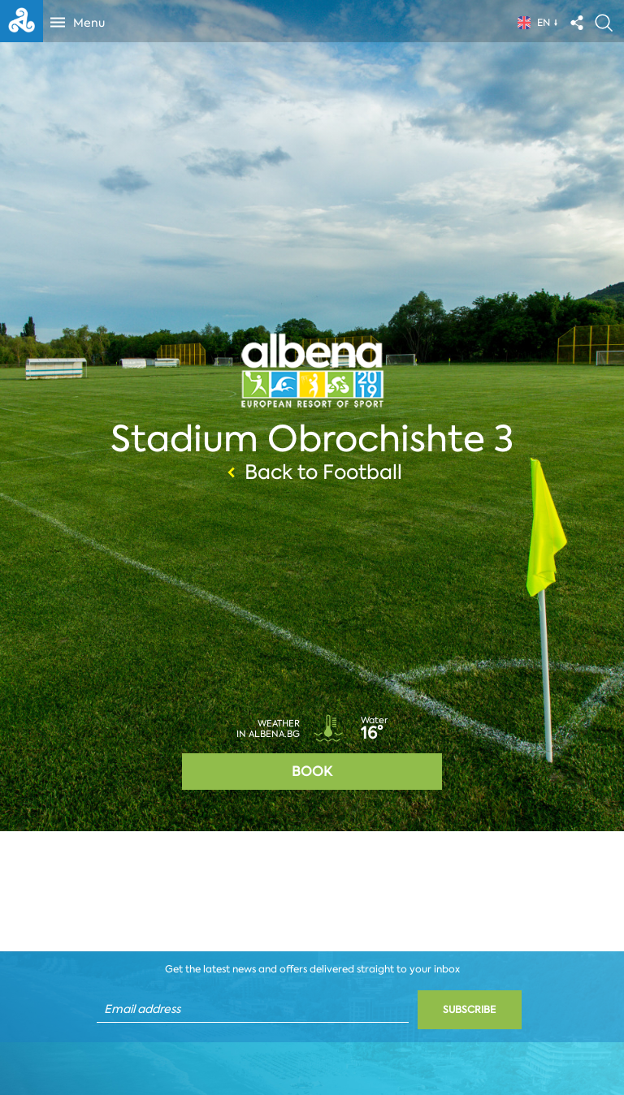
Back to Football (312, 472)
